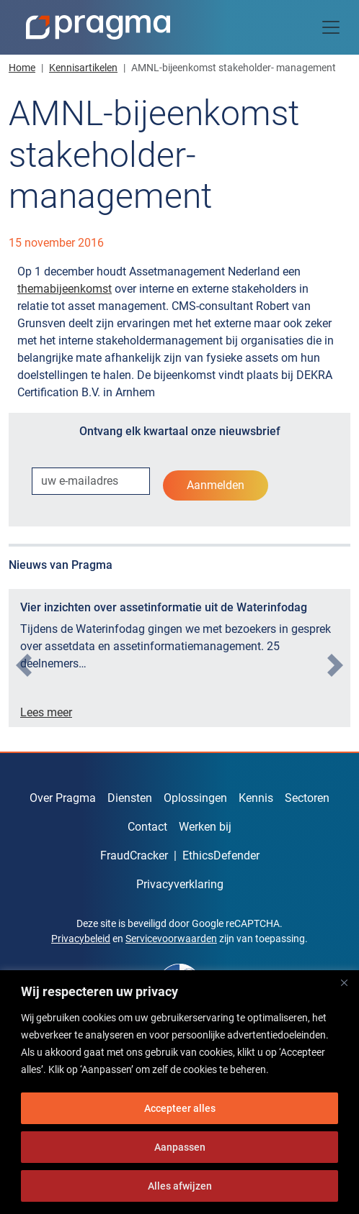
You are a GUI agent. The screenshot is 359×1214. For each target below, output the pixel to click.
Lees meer (46, 712)
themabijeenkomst (64, 289)
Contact (147, 827)
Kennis (256, 798)
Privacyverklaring (179, 884)
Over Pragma (63, 798)
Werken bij (205, 827)
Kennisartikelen (83, 67)
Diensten (129, 798)
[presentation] (23, 665)
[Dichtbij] (344, 982)
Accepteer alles (180, 1108)
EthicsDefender (221, 855)
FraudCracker (134, 855)
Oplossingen (195, 798)
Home (22, 67)
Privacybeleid (80, 938)
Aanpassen (179, 1147)
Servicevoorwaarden (171, 938)
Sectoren (307, 798)
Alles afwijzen (180, 1186)
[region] (179, 1092)
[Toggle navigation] (331, 27)
